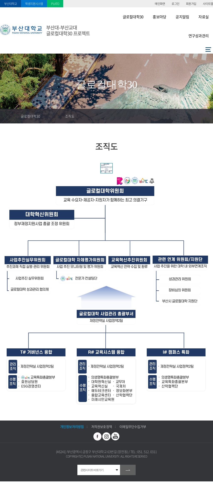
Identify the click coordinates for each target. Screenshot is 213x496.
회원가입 (191, 3)
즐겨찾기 (176, 116)
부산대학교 (10, 3)
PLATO (55, 3)
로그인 (175, 3)
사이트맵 (208, 3)
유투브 (115, 436)
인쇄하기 (205, 116)
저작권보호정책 (101, 426)
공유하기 (191, 116)
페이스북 (97, 436)
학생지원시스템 (34, 3)
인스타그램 (106, 436)
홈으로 (7, 116)
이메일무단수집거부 (132, 426)
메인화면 (160, 3)
